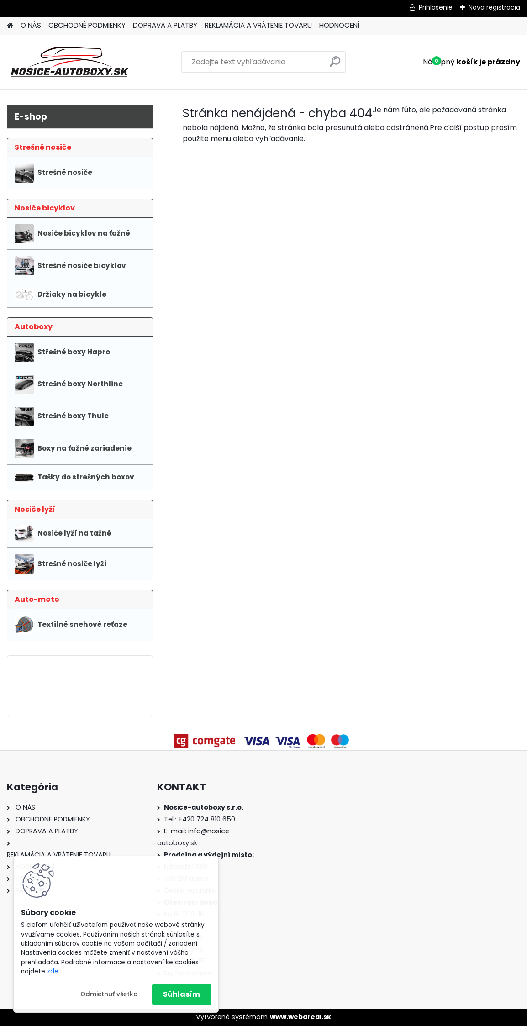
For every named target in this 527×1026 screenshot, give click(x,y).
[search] (335, 65)
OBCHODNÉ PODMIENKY (87, 25)
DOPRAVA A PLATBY (165, 25)
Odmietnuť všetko (108, 994)
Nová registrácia (494, 7)
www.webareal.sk (300, 1016)
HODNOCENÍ (339, 25)
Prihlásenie (436, 7)
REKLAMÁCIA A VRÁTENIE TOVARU (258, 25)
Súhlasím (181, 994)
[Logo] (69, 62)
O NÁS (31, 25)
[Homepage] (10, 26)
